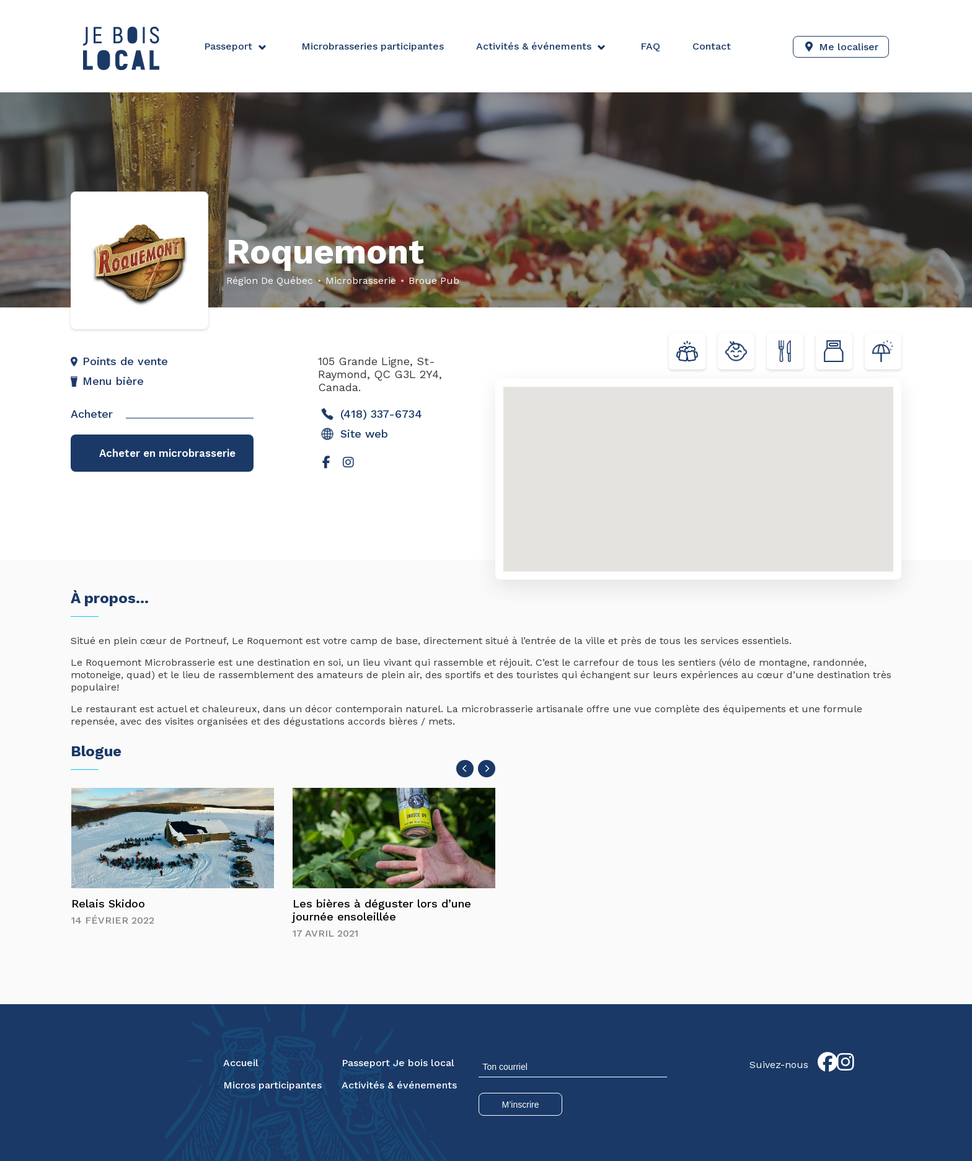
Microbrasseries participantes (372, 46)
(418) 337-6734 (371, 414)
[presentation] (465, 769)
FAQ (650, 46)
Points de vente (125, 361)
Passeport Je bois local (398, 1063)
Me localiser (848, 46)
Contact (711, 46)
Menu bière (113, 380)
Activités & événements (533, 46)
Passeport (228, 46)
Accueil (240, 1063)
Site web (354, 434)
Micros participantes (272, 1086)
